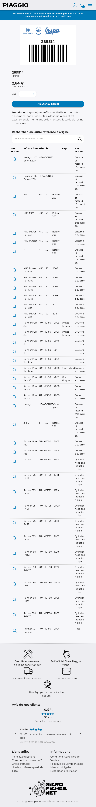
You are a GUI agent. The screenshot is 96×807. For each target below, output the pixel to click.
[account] (75, 5)
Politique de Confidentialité (66, 763)
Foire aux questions (23, 756)
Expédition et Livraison (64, 771)
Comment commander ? (27, 760)
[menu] (90, 5)
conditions (65, 16)
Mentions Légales (60, 767)
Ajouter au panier (48, 103)
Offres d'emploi (21, 763)
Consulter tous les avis (48, 721)
